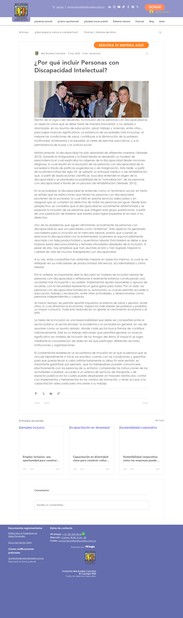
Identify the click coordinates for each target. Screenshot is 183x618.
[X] (137, 6)
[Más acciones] (147, 53)
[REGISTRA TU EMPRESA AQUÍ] (121, 45)
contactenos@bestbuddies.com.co (77, 540)
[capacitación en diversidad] (91, 438)
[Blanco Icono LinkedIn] (109, 6)
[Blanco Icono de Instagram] (114, 6)
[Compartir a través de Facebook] (35, 393)
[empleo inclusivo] (41, 438)
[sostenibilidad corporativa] (141, 438)
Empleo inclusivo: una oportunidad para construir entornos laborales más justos (40, 458)
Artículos (23, 32)
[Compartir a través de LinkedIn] (50, 393)
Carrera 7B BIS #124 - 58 (73, 537)
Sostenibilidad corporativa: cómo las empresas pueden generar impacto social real (140, 458)
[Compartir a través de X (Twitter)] (43, 393)
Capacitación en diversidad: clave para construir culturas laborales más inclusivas (91, 458)
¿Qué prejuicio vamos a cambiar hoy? (56, 32)
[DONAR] (155, 7)
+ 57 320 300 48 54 (72, 534)
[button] (160, 32)
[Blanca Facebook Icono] (128, 6)
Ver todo (159, 420)
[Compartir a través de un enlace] (58, 393)
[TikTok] (123, 6)
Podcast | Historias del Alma (100, 32)
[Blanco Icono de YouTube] (119, 6)
